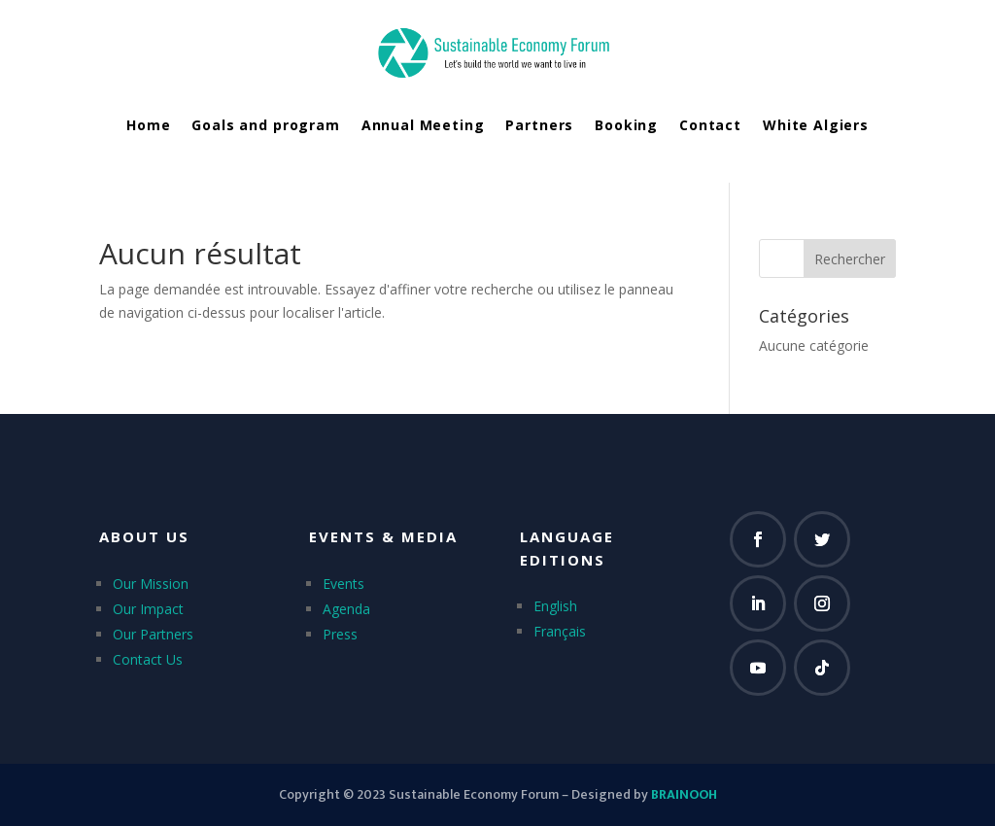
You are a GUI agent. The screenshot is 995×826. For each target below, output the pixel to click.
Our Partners (153, 634)
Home (148, 125)
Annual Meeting (423, 125)
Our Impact (148, 609)
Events (343, 583)
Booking (626, 125)
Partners (539, 125)
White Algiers (816, 125)
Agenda (346, 609)
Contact (710, 125)
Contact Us (148, 659)
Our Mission (151, 583)
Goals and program (265, 125)
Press (340, 634)
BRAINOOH (684, 794)
